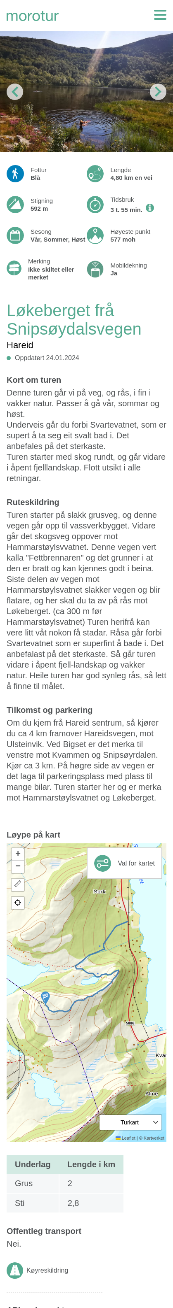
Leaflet (125, 1138)
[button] (45, 998)
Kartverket (154, 1138)
